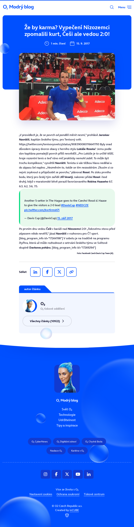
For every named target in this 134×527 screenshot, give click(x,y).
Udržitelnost (67, 420)
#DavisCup (68, 205)
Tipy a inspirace (67, 425)
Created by (67, 513)
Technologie (67, 414)
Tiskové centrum (94, 494)
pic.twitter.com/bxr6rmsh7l (41, 210)
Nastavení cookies (40, 494)
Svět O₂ (44, 32)
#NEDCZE (82, 205)
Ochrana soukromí (68, 494)
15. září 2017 (65, 218)
